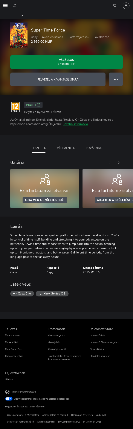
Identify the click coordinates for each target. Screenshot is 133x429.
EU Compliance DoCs (69, 421)
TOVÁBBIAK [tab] (94, 148)
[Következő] (118, 163)
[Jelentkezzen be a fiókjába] (126, 6)
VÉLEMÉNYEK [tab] (66, 148)
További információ (75, 124)
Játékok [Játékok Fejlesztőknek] (9, 379)
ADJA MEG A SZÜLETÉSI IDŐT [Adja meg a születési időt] (45, 200)
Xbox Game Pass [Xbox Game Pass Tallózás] (13, 349)
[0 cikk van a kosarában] (116, 6)
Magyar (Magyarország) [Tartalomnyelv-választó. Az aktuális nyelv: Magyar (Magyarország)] (24, 391)
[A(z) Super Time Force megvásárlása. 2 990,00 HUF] (66, 62)
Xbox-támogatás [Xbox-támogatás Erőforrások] (56, 335)
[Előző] (109, 163)
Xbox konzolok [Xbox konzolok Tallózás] (12, 335)
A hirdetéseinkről (46, 421)
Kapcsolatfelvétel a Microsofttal (23, 414)
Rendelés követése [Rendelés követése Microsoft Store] (100, 356)
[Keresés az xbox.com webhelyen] (15, 5)
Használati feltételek (82, 414)
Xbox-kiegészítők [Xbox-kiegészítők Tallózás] (14, 356)
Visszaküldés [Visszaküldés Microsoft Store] (97, 349)
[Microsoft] (66, 3)
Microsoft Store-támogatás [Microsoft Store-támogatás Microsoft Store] (104, 342)
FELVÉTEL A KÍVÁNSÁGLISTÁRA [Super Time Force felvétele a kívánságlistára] (58, 79)
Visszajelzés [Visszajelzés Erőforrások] (54, 342)
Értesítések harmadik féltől (20, 421)
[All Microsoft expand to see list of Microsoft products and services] (5, 6)
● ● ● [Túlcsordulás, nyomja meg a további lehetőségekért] (116, 79)
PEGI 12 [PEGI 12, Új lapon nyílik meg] (33, 105)
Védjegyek (101, 414)
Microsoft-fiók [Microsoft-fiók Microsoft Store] (97, 335)
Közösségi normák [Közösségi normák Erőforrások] (57, 349)
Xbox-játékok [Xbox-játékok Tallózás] (11, 342)
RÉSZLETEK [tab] (39, 148)
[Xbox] (11, 15)
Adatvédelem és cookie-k (55, 414)
